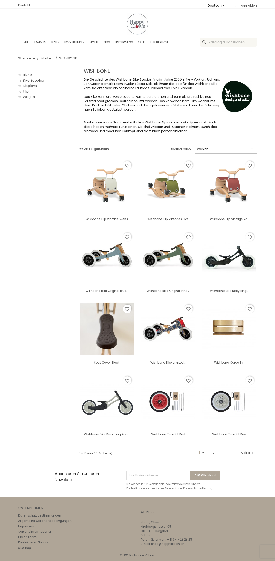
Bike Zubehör (34, 80)
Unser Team (27, 537)
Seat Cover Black (106, 362)
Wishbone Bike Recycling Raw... (107, 434)
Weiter (247, 453)
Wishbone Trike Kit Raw (229, 434)
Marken (40, 42)
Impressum (26, 526)
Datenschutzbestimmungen (39, 515)
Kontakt (24, 5)
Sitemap (24, 548)
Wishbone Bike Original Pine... (168, 291)
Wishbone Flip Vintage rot (229, 219)
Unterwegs (124, 42)
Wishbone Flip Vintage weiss (107, 219)
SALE (141, 42)
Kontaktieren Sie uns (33, 542)
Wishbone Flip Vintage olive (168, 219)
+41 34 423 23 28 (179, 539)
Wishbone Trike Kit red (168, 434)
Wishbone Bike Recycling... (229, 291)
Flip (26, 91)
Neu (26, 42)
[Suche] (228, 42)
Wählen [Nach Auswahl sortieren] (225, 149)
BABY (55, 42)
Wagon (29, 96)
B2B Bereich (159, 42)
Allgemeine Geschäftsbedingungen (45, 521)
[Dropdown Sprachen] (216, 5)
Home (94, 42)
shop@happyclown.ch (167, 544)
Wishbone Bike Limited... (168, 362)
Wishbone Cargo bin (229, 362)
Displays (30, 85)
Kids (107, 42)
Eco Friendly (74, 42)
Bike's (27, 74)
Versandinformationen (35, 531)
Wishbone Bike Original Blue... (107, 291)
